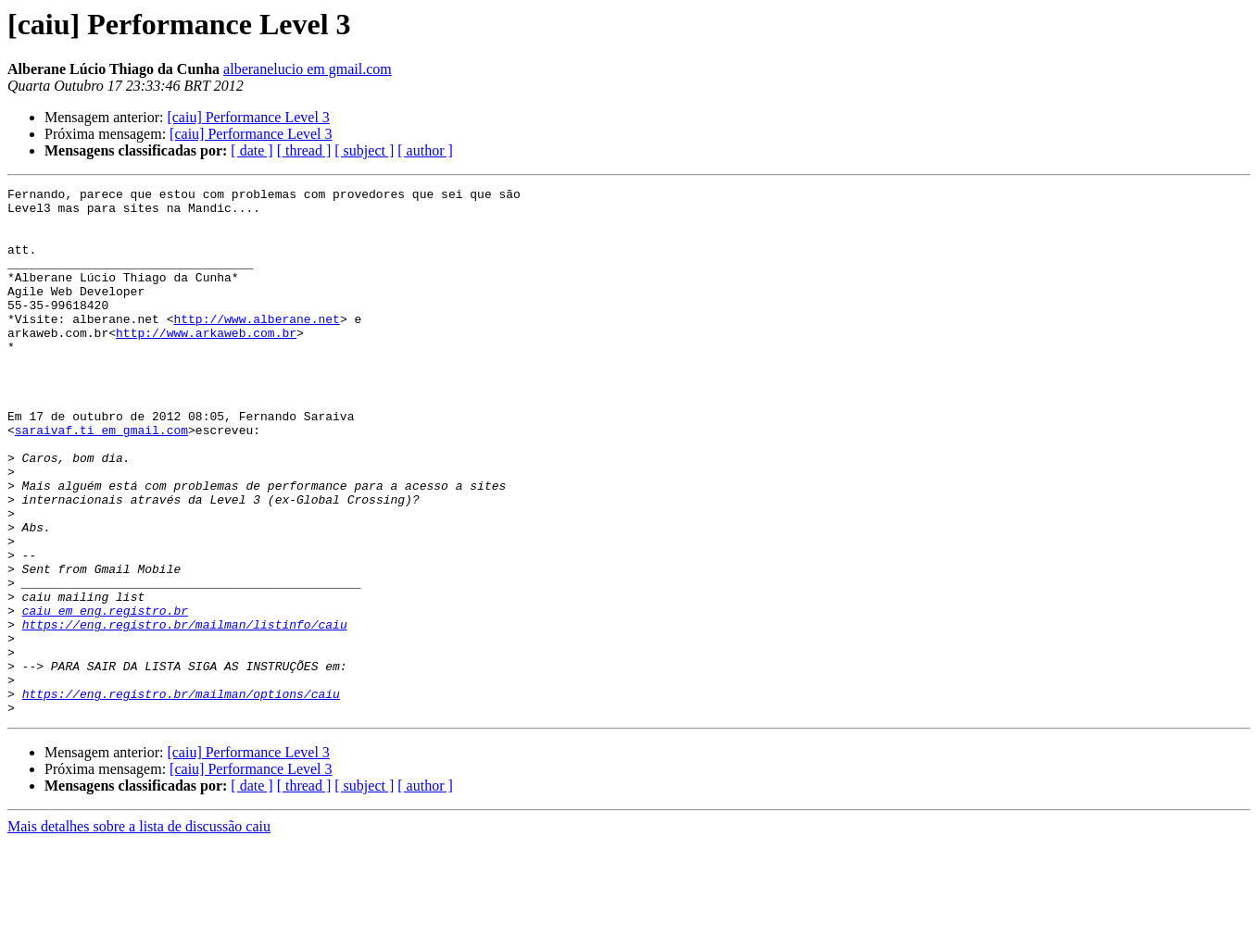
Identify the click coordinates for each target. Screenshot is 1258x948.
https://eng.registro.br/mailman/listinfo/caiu (184, 713)
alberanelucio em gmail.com (307, 69)
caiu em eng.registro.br (105, 696)
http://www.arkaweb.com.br (206, 363)
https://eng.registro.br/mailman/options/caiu (181, 796)
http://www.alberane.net (256, 346)
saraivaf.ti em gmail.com (101, 479)
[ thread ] (304, 150)
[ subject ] (364, 150)
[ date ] (251, 150)
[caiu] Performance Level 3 (248, 117)
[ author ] (425, 150)
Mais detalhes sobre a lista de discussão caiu (138, 932)
